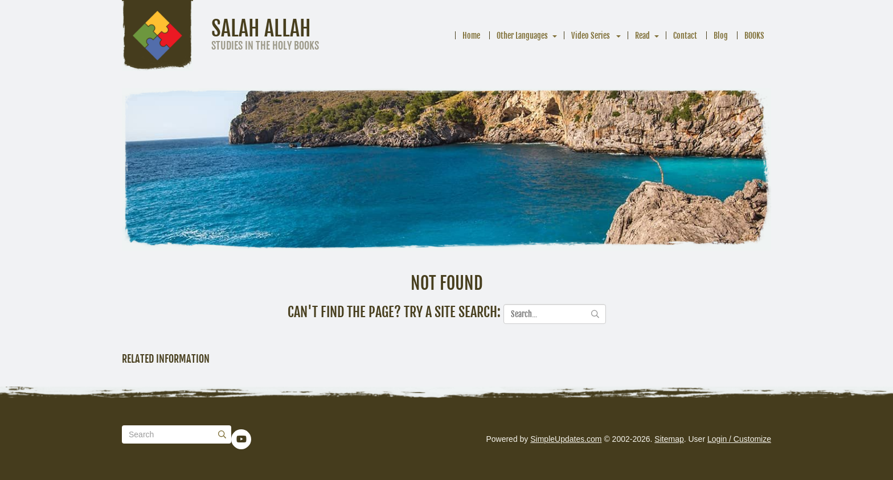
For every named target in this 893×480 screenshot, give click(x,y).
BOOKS (754, 35)
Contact (685, 35)
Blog (721, 35)
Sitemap (668, 439)
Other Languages (522, 35)
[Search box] (176, 434)
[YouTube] (241, 439)
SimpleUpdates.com (565, 439)
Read (642, 35)
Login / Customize (739, 439)
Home (471, 35)
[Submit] (222, 434)
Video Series (591, 35)
